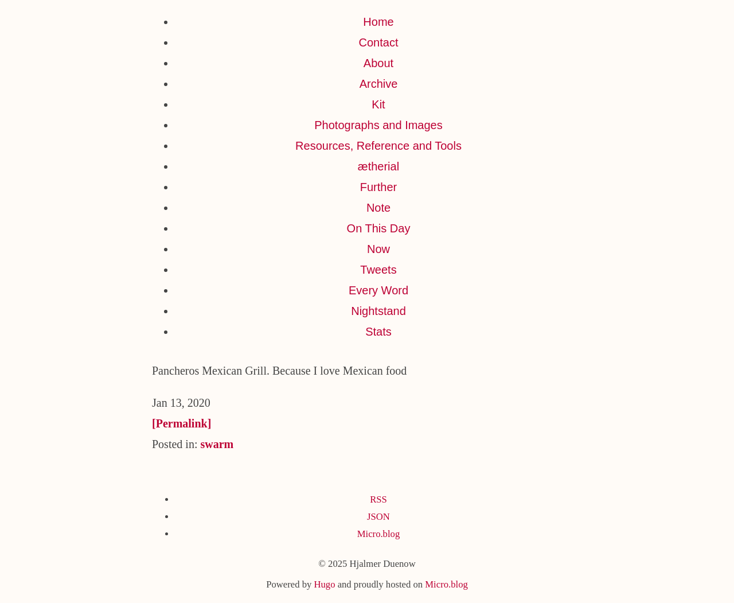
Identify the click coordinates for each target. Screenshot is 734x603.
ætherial (378, 166)
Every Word (378, 290)
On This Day (379, 228)
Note (378, 207)
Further (378, 187)
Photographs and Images (378, 125)
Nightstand (378, 311)
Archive (379, 83)
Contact (379, 42)
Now (378, 249)
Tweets (378, 269)
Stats (378, 331)
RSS (378, 499)
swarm (216, 444)
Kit (378, 104)
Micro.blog (378, 533)
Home (378, 21)
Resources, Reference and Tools (378, 145)
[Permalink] (181, 423)
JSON (378, 516)
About (378, 63)
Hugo (324, 584)
